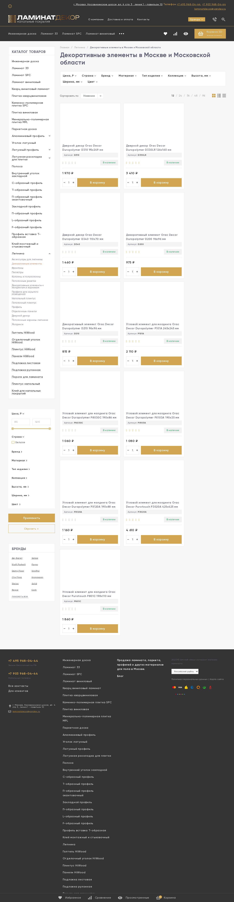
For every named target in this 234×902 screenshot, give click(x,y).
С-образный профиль (27, 183)
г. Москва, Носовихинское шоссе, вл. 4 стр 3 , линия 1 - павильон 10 (118, 4)
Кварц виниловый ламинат (31, 89)
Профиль (17, 307)
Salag (35, 558)
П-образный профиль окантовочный (27, 198)
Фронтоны (17, 268)
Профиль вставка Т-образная (26, 236)
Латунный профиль (25, 150)
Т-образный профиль (27, 190)
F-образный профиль (27, 227)
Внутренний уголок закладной (26, 175)
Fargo (35, 564)
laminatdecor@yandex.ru (210, 8)
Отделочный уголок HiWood (26, 341)
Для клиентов (18, 657)
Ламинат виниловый (100, 33)
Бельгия (18, 442)
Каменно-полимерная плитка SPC (27, 104)
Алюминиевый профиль (28, 136)
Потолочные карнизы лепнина (30, 320)
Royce (15, 590)
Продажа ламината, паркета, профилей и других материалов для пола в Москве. (140, 631)
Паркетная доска (24, 129)
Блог (120, 642)
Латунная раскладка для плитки (27, 158)
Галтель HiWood (23, 332)
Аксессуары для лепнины (27, 259)
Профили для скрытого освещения (25, 293)
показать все (20, 596)
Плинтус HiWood (23, 349)
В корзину (94, 183)
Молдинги (17, 324)
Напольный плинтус (24, 298)
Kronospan (37, 577)
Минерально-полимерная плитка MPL (30, 121)
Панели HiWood (23, 356)
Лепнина (18, 253)
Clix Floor (17, 577)
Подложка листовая (26, 363)
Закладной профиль (26, 206)
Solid (34, 584)
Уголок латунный (24, 143)
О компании (96, 19)
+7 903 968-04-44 (214, 4)
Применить (31, 518)
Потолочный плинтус (24, 303)
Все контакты (18, 652)
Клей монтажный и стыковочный (25, 245)
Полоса (17, 166)
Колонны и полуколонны (26, 277)
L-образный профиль (27, 220)
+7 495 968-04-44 (188, 4)
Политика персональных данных (189, 645)
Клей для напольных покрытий (26, 392)
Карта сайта (217, 645)
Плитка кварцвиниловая (29, 96)
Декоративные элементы (27, 264)
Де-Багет (17, 558)
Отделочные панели (24, 311)
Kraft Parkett (19, 564)
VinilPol (36, 571)
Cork (34, 590)
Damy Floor (18, 571)
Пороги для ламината (27, 377)
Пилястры (17, 272)
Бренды (196, 19)
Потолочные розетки (24, 281)
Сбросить (31, 529)
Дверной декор (21, 316)
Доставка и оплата (120, 19)
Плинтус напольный (26, 384)
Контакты (143, 19)
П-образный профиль (27, 213)
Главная (64, 47)
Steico (15, 584)
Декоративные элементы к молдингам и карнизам (28, 286)
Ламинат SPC (72, 33)
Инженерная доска (22, 33)
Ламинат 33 (49, 33)
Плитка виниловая (25, 112)
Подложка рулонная (26, 370)
